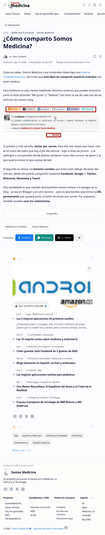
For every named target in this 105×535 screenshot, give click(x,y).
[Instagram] (20, 416)
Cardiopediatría (13, 518)
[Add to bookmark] (89, 268)
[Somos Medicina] (18, 4)
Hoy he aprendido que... (14, 513)
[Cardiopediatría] (72, 14)
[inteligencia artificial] (38, 397)
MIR (33, 511)
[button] (4, 4)
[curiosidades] (36, 334)
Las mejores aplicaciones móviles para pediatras (45, 374)
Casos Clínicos (12, 507)
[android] (32, 370)
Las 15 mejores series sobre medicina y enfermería (46, 339)
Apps (84, 507)
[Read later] (94, 56)
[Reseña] (56, 382)
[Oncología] (55, 397)
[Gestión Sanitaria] (41, 443)
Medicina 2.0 (88, 511)
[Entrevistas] (77, 435)
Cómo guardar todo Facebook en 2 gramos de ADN (46, 351)
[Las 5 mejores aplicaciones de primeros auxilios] (52, 287)
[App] (29, 314)
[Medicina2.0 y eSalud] (15, 226)
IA (83, 503)
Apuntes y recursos (40, 507)
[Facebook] (32, 416)
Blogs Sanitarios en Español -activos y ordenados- (46, 363)
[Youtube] (14, 416)
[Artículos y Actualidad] (39, 346)
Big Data (86, 519)
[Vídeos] (27, 14)
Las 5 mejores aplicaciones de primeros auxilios (45, 318)
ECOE (33, 515)
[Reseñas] (88, 14)
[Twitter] (26, 416)
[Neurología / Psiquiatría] (40, 382)
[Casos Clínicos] (12, 14)
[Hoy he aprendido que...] (47, 14)
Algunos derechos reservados (49, 528)
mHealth (86, 515)
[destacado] (48, 334)
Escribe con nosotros (62, 513)
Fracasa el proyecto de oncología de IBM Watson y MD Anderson (48, 403)
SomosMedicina (13, 503)
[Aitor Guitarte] (17, 56)
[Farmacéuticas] (21, 443)
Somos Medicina (21, 528)
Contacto (60, 507)
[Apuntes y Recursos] (32, 435)
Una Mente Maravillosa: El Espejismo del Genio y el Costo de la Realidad (53, 388)
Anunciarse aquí (64, 518)
